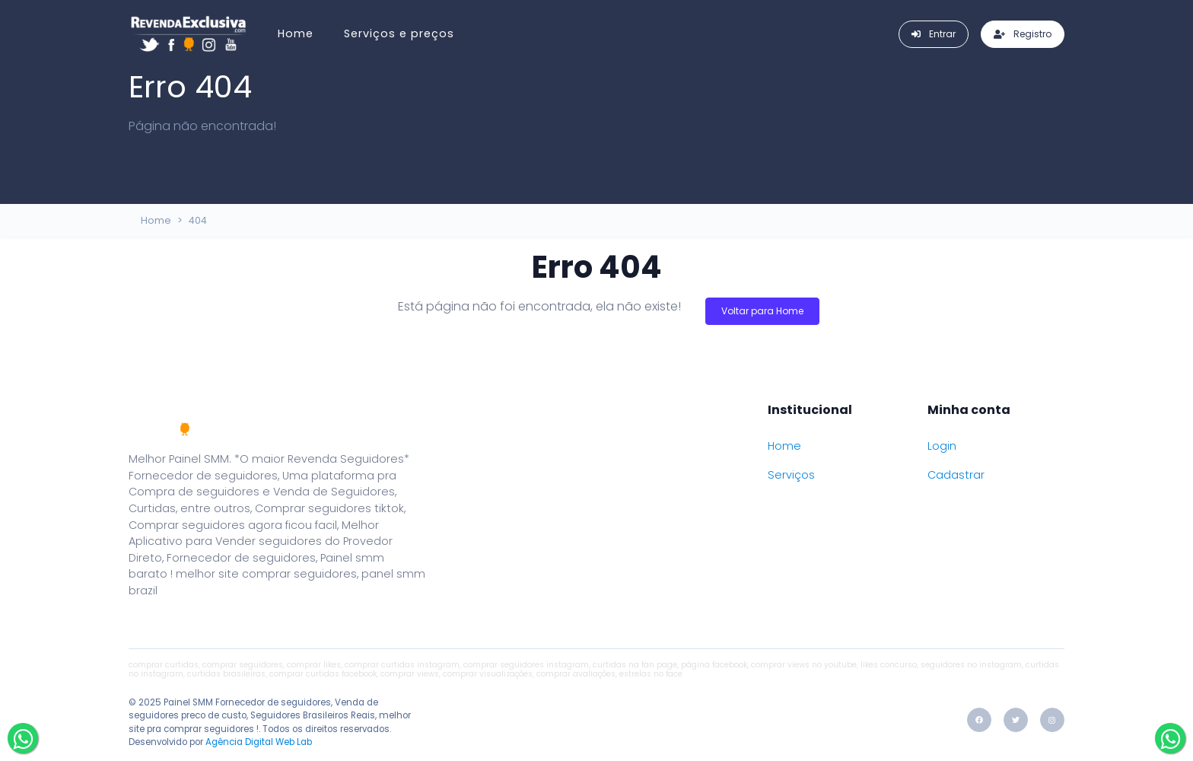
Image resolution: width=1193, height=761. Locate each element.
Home (295, 33)
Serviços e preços (399, 33)
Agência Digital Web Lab (258, 742)
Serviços (791, 474)
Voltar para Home (762, 310)
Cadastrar (956, 474)
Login (941, 446)
